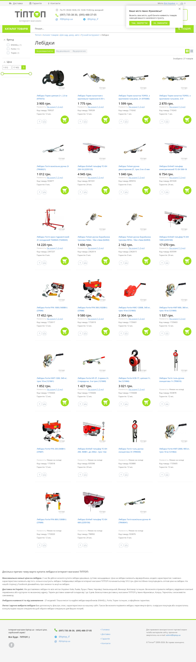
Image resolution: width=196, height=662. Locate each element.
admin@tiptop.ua (173, 635)
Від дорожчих (79, 51)
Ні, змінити (160, 23)
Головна (105, 629)
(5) (16, 45)
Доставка (106, 634)
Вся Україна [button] (169, 3)
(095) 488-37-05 (84, 630)
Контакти (106, 643)
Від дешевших (63, 51)
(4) (15, 52)
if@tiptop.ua (64, 641)
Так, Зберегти (139, 23)
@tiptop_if (92, 19)
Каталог (16, 28)
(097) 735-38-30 (66, 630)
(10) (15, 48)
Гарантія (106, 638)
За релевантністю (44, 51)
